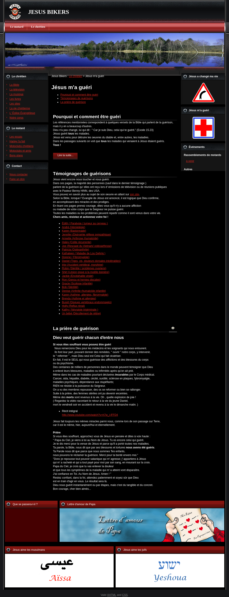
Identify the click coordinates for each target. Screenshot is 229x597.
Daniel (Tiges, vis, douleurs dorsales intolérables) (91, 261)
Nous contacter (19, 174)
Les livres (15, 99)
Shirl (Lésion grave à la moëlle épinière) (85, 272)
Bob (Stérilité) (70, 287)
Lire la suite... (65, 155)
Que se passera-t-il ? (25, 504)
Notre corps (17, 117)
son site (134, 194)
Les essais (16, 136)
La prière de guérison (73, 102)
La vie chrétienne (20, 108)
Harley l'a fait (17, 141)
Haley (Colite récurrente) (76, 242)
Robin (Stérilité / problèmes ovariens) (84, 268)
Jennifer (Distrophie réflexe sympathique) (86, 234)
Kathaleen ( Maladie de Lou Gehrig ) (83, 253)
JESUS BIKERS (48, 12)
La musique (17, 94)
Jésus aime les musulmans (29, 549)
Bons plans (16, 155)
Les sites (15, 103)
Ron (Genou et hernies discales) (81, 279)
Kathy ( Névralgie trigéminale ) (80, 309)
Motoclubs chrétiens (22, 146)
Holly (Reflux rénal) (73, 305)
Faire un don (17, 179)
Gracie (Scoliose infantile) (77, 283)
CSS (125, 595)
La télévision (17, 89)
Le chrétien (38, 26)
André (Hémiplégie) (73, 227)
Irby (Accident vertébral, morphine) (82, 264)
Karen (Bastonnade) (74, 230)
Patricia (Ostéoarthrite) (75, 249)
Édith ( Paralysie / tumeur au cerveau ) (85, 223)
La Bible (14, 84)
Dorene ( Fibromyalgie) (76, 257)
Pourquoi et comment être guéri (79, 94)
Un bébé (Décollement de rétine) (81, 313)
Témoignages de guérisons (76, 98)
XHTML (111, 595)
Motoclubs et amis (20, 150)
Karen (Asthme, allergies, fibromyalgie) (85, 294)
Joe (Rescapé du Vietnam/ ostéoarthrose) (87, 246)
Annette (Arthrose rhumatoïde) (80, 238)
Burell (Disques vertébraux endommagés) (87, 302)
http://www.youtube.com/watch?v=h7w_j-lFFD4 (90, 414)
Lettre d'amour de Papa (81, 504)
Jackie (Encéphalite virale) (77, 275)
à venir (190, 161)
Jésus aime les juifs (135, 549)
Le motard (17, 26)
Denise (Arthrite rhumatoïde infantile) (84, 290)
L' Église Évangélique (22, 113)
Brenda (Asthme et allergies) (79, 298)
